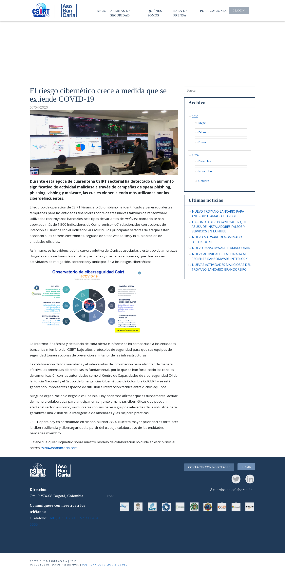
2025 (195, 116)
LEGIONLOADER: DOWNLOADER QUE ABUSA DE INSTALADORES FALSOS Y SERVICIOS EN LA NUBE (219, 226)
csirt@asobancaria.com (59, 447)
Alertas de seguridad (120, 13)
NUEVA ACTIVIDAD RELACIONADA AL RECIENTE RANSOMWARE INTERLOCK (220, 256)
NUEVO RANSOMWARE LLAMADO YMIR (221, 248)
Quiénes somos (154, 13)
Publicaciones (213, 10)
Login (239, 10)
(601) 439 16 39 (61, 518)
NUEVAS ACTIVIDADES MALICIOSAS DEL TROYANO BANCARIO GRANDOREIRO (221, 267)
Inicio (101, 10)
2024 (195, 155)
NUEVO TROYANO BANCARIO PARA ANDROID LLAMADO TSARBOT (218, 213)
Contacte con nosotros (209, 467)
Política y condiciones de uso (105, 564)
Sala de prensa (180, 13)
